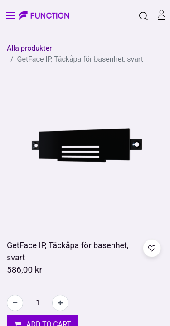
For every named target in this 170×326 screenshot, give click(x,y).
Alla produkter (29, 48)
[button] (152, 248)
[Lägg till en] (60, 303)
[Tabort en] (15, 303)
